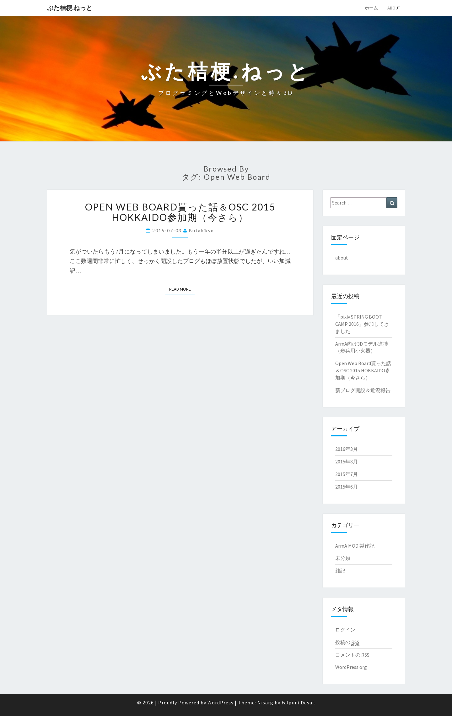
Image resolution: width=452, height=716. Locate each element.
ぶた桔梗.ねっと (69, 8)
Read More (182, 289)
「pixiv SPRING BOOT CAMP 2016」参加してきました (362, 324)
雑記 (340, 570)
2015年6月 (346, 487)
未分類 (342, 558)
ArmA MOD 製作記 (354, 546)
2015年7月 (346, 474)
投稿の (347, 642)
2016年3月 (346, 449)
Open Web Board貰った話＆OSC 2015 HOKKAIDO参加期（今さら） (180, 212)
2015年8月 (346, 461)
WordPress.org (351, 667)
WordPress (220, 702)
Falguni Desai (298, 702)
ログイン (345, 629)
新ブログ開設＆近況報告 (362, 390)
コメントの (352, 655)
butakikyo (201, 230)
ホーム (371, 8)
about (393, 8)
